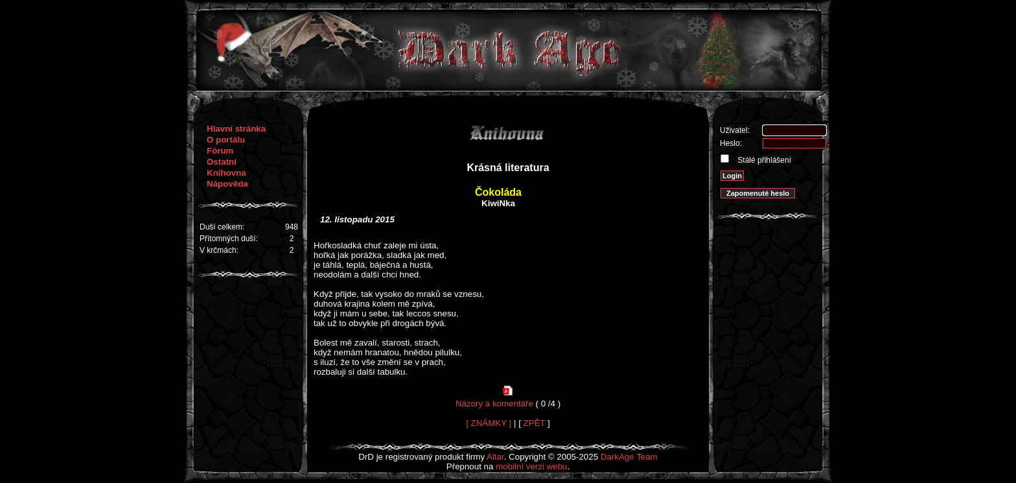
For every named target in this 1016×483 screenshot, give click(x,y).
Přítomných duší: (229, 238)
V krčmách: (219, 250)
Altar (495, 457)
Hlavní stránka (236, 129)
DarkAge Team (629, 457)
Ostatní (222, 162)
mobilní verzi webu (531, 466)
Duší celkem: (222, 226)
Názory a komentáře (494, 403)
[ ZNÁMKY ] (488, 423)
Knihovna (226, 173)
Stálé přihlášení (763, 160)
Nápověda (227, 184)
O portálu (226, 140)
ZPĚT (535, 423)
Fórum (220, 151)
